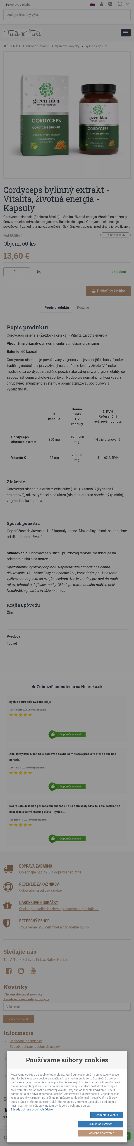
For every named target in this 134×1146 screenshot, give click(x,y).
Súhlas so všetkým (100, 1124)
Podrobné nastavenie (101, 1133)
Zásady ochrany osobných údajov (32, 1109)
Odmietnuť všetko (107, 1115)
